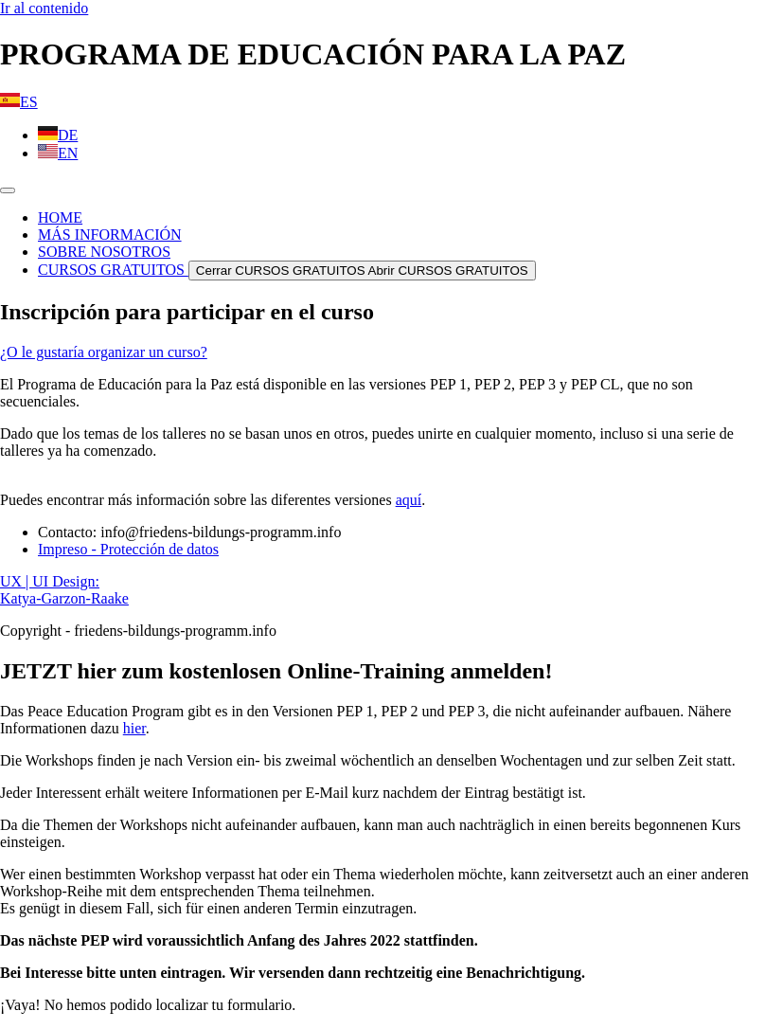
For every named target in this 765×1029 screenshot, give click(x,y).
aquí (409, 500)
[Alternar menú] (7, 190)
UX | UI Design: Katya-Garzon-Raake (64, 589)
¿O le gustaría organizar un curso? (103, 352)
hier (134, 728)
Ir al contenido (44, 8)
